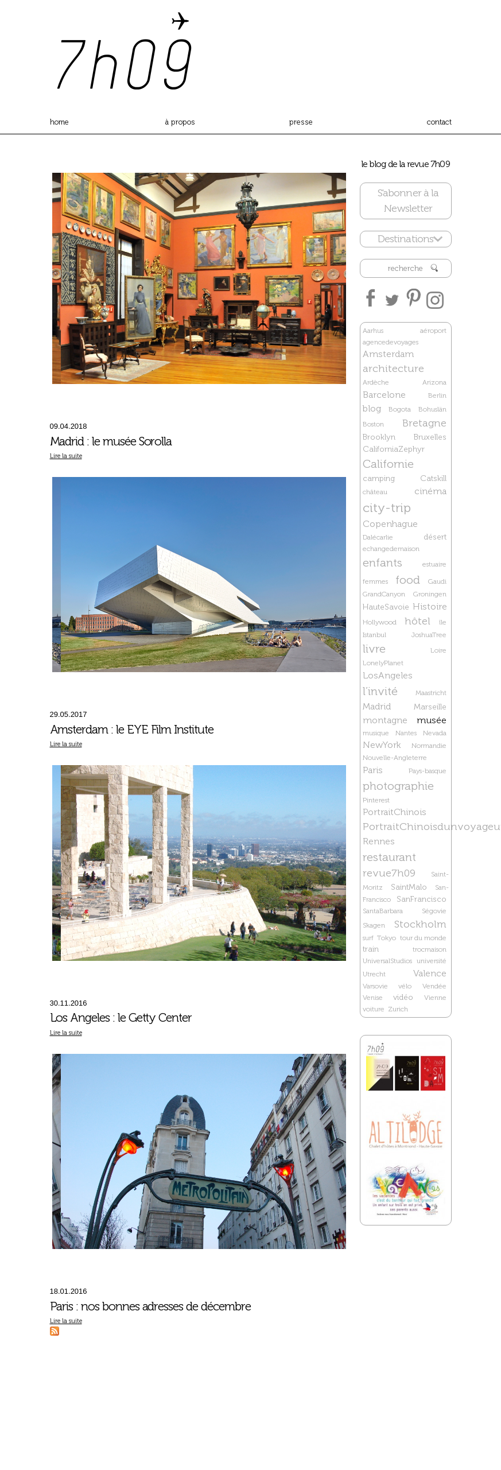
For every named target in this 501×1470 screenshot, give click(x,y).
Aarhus (373, 331)
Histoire (430, 606)
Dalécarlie (378, 537)
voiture (374, 1009)
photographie (398, 786)
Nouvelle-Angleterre (395, 758)
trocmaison (429, 949)
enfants (382, 562)
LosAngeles (388, 675)
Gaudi (437, 581)
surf (368, 938)
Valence (429, 973)
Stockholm (420, 924)
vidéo (403, 997)
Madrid (377, 706)
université (431, 961)
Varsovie (375, 986)
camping (379, 478)
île (442, 622)
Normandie (428, 746)
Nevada (434, 733)
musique (376, 733)
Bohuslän (432, 409)
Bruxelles (430, 437)
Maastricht (430, 693)
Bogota (400, 409)
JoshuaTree (428, 635)
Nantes (406, 733)
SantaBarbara (383, 911)
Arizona (434, 382)
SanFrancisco (421, 899)
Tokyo (386, 938)
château (375, 492)
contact (439, 122)
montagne (385, 720)
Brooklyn (379, 437)
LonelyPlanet (383, 663)
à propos (180, 122)
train (371, 949)
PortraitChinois (394, 811)
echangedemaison (391, 549)
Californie (388, 464)
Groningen (429, 594)
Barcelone (384, 394)
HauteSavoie (386, 607)
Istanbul (374, 635)
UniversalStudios (387, 961)
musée (431, 720)
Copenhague (390, 523)
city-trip (387, 507)
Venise (373, 998)
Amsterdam (388, 353)
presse (301, 122)
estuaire (434, 564)
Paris (373, 770)
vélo (404, 986)
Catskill (433, 478)
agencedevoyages (390, 342)
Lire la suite (66, 456)
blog (372, 408)
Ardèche (376, 382)
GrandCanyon (384, 594)
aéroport (433, 331)
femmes (375, 581)
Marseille (430, 707)
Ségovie (434, 911)
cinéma (430, 491)
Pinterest (376, 800)
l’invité (380, 691)
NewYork (382, 744)
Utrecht (374, 974)
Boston (373, 424)
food (407, 580)
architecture (393, 368)
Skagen (374, 925)
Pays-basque (427, 771)
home (59, 122)
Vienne (435, 998)
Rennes (379, 841)
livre (374, 649)
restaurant (389, 857)
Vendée (434, 986)
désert (435, 537)
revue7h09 (389, 873)
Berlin (437, 395)
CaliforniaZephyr (394, 449)
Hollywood (380, 622)
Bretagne (424, 423)
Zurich (398, 1009)
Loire (438, 650)
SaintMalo (409, 887)
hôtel (417, 621)
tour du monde (423, 938)
